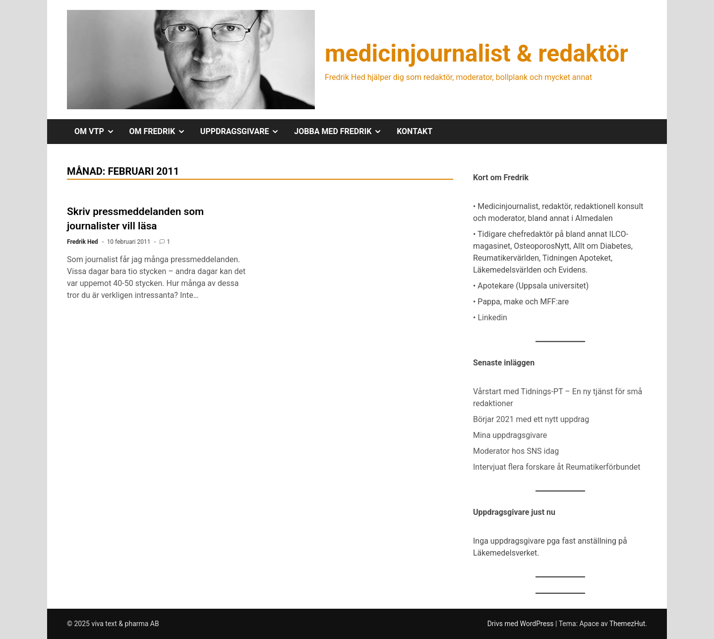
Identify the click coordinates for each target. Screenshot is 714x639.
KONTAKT (414, 131)
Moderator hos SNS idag (516, 451)
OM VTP (98, 131)
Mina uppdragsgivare (510, 435)
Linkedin (492, 317)
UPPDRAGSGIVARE (243, 131)
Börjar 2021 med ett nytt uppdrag (531, 419)
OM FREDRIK (161, 131)
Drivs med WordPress (521, 624)
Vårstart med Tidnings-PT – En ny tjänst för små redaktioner (557, 397)
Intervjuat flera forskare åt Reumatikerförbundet (556, 467)
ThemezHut (627, 624)
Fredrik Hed (82, 241)
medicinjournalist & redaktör (476, 53)
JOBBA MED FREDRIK (341, 131)
